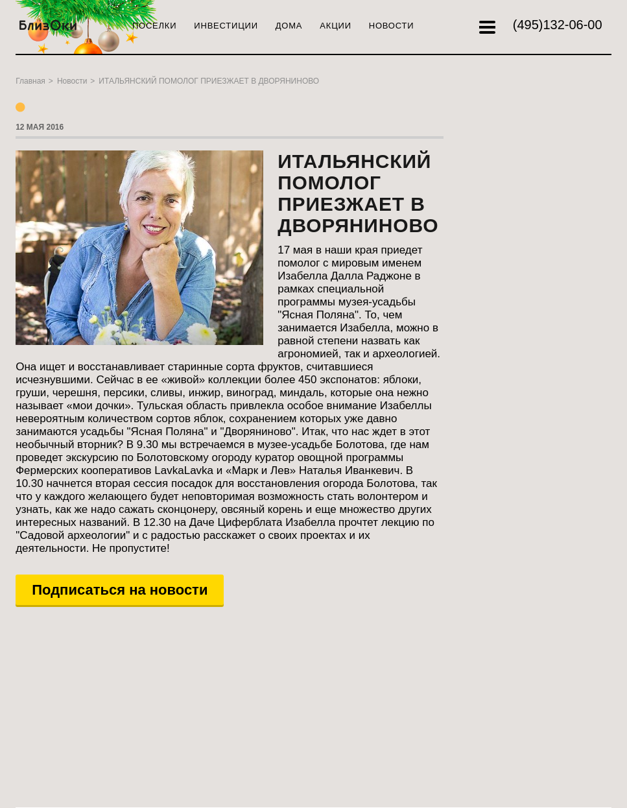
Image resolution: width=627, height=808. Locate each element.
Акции (335, 25)
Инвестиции (225, 25)
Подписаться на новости (119, 590)
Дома (289, 25)
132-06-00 (557, 25)
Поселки (154, 25)
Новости (391, 25)
